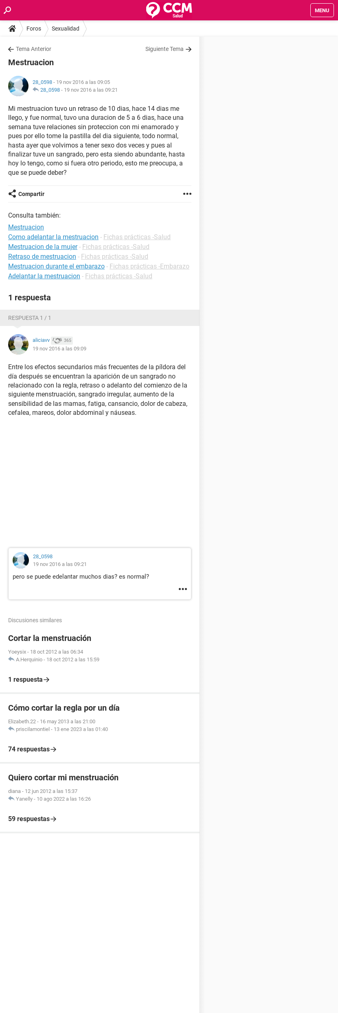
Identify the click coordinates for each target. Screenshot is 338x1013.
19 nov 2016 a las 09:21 (91, 90)
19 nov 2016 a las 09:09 (59, 349)
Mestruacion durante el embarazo (56, 266)
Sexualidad (65, 28)
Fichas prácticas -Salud (137, 237)
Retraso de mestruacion (42, 256)
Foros (33, 28)
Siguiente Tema (164, 49)
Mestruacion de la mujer (42, 247)
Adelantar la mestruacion (44, 276)
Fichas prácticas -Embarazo (149, 266)
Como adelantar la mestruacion (53, 237)
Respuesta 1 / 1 (29, 318)
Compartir (31, 194)
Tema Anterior (33, 49)
